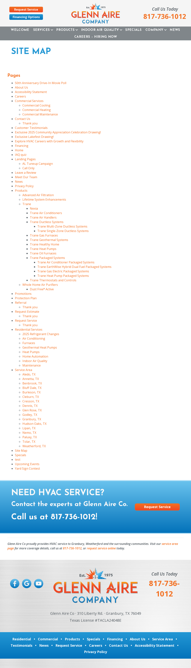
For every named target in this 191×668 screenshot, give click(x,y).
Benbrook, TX (32, 383)
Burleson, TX (31, 392)
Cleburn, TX (30, 397)
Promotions (23, 294)
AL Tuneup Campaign (37, 164)
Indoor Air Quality (100, 30)
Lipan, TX (28, 428)
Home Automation (35, 356)
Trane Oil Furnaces (43, 253)
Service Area (23, 370)
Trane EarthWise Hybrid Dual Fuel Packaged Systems (74, 267)
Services (41, 30)
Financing (21, 146)
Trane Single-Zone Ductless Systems (63, 231)
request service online (101, 548)
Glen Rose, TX (32, 410)
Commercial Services (29, 101)
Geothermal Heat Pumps (39, 347)
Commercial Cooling (36, 105)
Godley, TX (29, 415)
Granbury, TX (31, 419)
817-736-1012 (73, 517)
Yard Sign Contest (27, 468)
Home (19, 150)
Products (65, 30)
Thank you (30, 123)
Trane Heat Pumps (43, 249)
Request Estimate (27, 312)
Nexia (34, 208)
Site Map (21, 451)
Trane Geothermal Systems (49, 240)
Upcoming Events (27, 464)
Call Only (28, 168)
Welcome (20, 30)
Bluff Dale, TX (31, 388)
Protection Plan (26, 298)
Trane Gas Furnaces (44, 235)
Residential (21, 639)
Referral (20, 303)
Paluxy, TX (29, 437)
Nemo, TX (29, 433)
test (17, 459)
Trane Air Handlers (43, 217)
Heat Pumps (31, 352)
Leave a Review (25, 173)
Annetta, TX (30, 379)
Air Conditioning (33, 338)
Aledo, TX (28, 374)
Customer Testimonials (31, 128)
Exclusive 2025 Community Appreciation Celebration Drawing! (58, 132)
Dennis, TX (30, 406)
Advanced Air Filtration (38, 195)
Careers (20, 96)
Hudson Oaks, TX (34, 424)
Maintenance (31, 365)
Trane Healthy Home (44, 244)
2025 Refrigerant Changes (40, 334)
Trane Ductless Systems (46, 222)
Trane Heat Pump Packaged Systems (63, 276)
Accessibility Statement (31, 92)
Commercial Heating (36, 110)
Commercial (48, 639)
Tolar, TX (28, 442)
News (175, 30)
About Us (21, 87)
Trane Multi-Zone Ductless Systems (62, 226)
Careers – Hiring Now (95, 36)
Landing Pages (25, 159)
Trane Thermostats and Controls (53, 280)
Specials (133, 30)
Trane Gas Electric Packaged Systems (63, 271)
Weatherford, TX (34, 446)
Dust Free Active (42, 289)
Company (154, 30)
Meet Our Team (26, 177)
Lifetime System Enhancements (44, 199)
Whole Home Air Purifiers (40, 285)
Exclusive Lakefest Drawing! (34, 137)
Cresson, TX (30, 401)
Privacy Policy (24, 186)
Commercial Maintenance (40, 114)
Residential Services (28, 329)
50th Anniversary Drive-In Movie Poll (40, 83)
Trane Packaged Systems (47, 258)
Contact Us (22, 119)
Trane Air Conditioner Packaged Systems (65, 262)
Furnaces (28, 343)
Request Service (26, 320)
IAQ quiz (21, 155)
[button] (52, 30)
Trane (26, 204)
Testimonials (21, 645)
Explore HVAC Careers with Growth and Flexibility (49, 141)
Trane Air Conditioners (46, 213)
